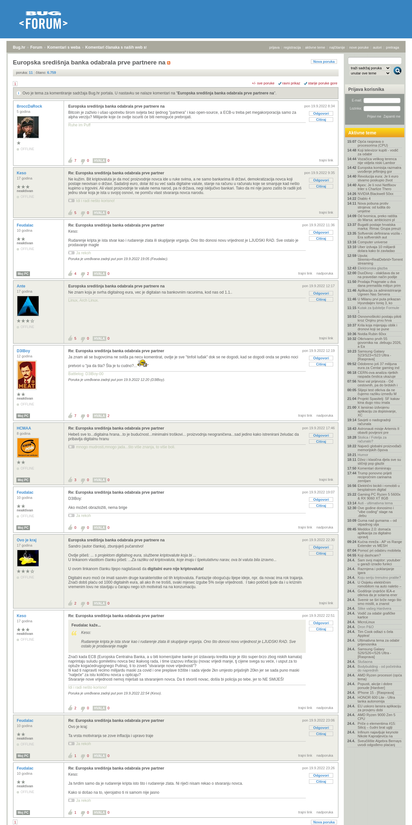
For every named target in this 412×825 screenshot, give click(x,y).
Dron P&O (366, 627)
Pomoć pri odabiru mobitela (379, 550)
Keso (22, 173)
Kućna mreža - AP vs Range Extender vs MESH (380, 544)
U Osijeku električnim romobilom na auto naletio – (379, 584)
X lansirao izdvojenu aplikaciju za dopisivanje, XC (377, 411)
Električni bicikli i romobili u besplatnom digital (379, 487)
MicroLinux (366, 622)
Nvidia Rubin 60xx (372, 334)
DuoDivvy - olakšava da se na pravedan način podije (378, 275)
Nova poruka (324, 61)
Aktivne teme (362, 132)
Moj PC (23, 274)
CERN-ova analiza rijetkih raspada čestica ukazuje (378, 374)
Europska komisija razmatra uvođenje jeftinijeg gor (379, 169)
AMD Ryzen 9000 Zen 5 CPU (376, 717)
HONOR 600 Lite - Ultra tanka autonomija (376, 699)
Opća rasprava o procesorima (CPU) (373, 143)
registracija (292, 47)
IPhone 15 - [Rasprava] (376, 692)
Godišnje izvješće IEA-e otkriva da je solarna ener (378, 593)
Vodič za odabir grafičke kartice (376, 615)
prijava (274, 47)
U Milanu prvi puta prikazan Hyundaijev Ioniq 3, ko (379, 301)
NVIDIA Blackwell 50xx (375, 194)
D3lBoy (24, 351)
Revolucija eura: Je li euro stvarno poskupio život (378, 178)
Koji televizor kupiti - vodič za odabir (378, 152)
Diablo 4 (364, 198)
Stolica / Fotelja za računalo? (372, 439)
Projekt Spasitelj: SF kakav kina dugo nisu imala (379, 400)
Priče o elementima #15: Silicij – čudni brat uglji (377, 725)
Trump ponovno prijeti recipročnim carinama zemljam (375, 477)
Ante (21, 286)
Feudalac (25, 225)
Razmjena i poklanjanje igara (376, 571)
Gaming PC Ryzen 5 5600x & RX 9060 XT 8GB (379, 496)
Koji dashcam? (369, 555)
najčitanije (337, 47)
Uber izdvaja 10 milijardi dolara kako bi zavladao (376, 249)
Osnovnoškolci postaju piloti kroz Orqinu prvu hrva (379, 318)
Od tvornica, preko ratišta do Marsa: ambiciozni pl (377, 218)
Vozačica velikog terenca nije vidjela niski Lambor (377, 161)
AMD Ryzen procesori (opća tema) (380, 677)
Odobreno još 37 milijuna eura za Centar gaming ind (378, 366)
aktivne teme (315, 47)
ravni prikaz (291, 83)
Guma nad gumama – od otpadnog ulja (377, 522)
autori (377, 47)
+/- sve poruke (263, 83)
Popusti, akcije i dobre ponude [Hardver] (375, 686)
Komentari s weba (63, 47)
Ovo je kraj (27, 540)
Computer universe (373, 242)
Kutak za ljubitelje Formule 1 (378, 310)
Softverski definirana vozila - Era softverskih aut (380, 235)
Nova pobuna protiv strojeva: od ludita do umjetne (374, 207)
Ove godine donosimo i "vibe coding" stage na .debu (376, 512)
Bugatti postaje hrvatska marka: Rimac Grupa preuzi (379, 226)
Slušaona (365, 662)
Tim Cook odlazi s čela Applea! (375, 633)
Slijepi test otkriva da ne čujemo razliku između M (377, 392)
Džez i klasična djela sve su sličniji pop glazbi (379, 461)
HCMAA (24, 428)
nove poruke (359, 47)
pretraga (392, 47)
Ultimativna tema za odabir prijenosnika (378, 642)
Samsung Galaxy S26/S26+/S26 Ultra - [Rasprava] (374, 653)
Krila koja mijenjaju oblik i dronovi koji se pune (377, 327)
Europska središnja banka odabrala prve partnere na (226, 93)
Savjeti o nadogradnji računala (374, 422)
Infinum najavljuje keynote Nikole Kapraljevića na (378, 734)
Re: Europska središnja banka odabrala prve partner (116, 173)
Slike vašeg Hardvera (374, 608)
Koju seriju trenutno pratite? (379, 577)
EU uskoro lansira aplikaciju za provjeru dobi (379, 708)
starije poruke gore (322, 83)
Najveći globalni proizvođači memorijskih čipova (379, 448)
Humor (363, 455)
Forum (36, 47)
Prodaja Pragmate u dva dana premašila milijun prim (379, 283)
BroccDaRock (30, 106)
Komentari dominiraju (374, 468)
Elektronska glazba (373, 268)
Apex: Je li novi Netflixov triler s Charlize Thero (377, 187)
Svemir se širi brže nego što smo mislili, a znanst (379, 602)
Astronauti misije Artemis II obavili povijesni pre (378, 430)
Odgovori (321, 113)
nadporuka (324, 273)
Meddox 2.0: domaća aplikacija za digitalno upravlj (374, 533)
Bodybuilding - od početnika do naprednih (379, 668)
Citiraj (321, 119)
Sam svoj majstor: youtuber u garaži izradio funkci (379, 562)
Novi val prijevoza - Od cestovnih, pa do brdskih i (378, 383)
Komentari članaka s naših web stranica (121, 47)
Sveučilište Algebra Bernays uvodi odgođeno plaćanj (379, 743)
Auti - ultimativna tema (375, 503)
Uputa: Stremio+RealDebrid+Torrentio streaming (380, 259)
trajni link (326, 160)
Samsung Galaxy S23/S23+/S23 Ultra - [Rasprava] (374, 355)
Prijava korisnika (366, 89)
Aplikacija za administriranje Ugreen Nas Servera (379, 292)
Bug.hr (19, 47)
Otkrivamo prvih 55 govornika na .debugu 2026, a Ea (379, 342)
